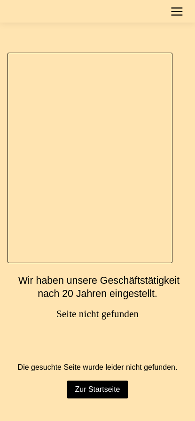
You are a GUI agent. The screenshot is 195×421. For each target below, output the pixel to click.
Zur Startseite (97, 389)
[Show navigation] (177, 11)
